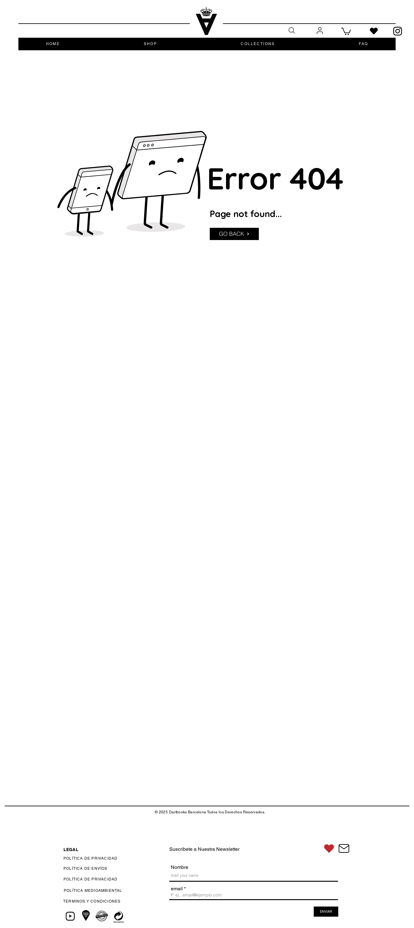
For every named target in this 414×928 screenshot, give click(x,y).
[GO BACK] (234, 234)
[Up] (399, 820)
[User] (320, 31)
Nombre (179, 867)
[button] (346, 31)
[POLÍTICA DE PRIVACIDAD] (106, 859)
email (177, 888)
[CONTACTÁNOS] (343, 848)
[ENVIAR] (326, 912)
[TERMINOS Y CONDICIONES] (108, 901)
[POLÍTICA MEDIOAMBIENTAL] (105, 890)
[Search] (292, 31)
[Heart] (374, 31)
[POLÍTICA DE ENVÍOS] (107, 868)
